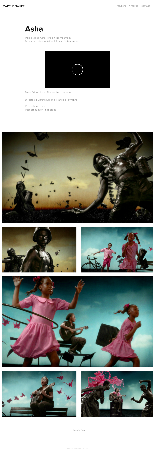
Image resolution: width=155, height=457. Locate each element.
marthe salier (14, 6)
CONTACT (145, 6)
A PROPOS (133, 6)
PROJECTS (121, 6)
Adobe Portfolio (82, 448)
